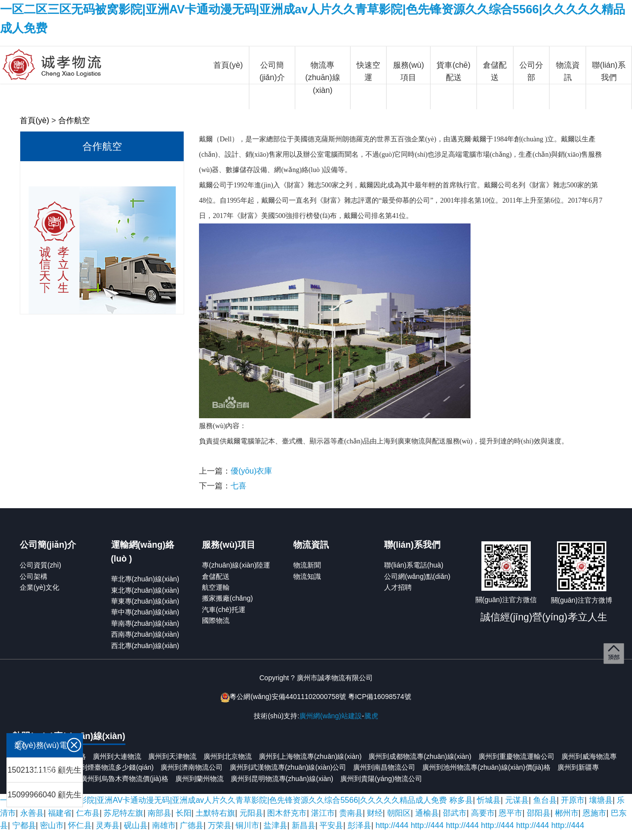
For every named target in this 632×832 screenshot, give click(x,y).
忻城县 (489, 800)
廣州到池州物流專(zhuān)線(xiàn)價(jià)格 (486, 767)
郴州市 (567, 813)
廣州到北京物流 (227, 756)
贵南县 (351, 813)
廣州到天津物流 (172, 756)
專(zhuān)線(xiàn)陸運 (236, 565)
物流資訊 (568, 71)
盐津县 (275, 825)
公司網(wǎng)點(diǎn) (417, 576)
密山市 (52, 825)
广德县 (191, 825)
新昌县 (304, 825)
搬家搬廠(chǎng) (227, 598)
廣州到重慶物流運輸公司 (516, 756)
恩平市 (510, 813)
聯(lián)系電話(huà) (413, 565)
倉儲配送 (495, 71)
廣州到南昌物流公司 (384, 767)
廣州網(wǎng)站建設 (330, 716)
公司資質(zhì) (40, 565)
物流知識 (307, 576)
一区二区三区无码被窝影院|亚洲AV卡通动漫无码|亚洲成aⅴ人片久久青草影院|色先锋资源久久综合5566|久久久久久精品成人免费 (223, 800)
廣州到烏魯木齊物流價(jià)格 (124, 779)
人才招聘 (398, 587)
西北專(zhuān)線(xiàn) (145, 646)
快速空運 (368, 71)
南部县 (159, 813)
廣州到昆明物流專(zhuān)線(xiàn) (282, 779)
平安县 (331, 825)
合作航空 (74, 120)
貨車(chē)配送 (453, 71)
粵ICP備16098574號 (379, 697)
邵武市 (455, 813)
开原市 (573, 800)
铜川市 (247, 825)
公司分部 (531, 71)
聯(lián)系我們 (609, 71)
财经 (375, 813)
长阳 (184, 813)
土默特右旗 (215, 813)
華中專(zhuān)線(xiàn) (145, 612)
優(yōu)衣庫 (251, 471)
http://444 (392, 825)
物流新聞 (307, 565)
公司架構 (33, 576)
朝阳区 (399, 813)
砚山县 (136, 825)
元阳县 (251, 813)
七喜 (238, 486)
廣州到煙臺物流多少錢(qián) (110, 767)
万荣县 (220, 825)
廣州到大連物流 (117, 756)
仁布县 (88, 813)
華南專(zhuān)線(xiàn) (145, 623)
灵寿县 (107, 825)
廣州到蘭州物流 (199, 779)
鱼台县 (545, 800)
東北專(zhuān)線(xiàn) (145, 590)
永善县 (32, 813)
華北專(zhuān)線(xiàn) (145, 579)
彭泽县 (359, 825)
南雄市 (164, 825)
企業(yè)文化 (39, 587)
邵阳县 (539, 813)
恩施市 (594, 813)
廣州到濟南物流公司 (191, 767)
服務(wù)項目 (408, 71)
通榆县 (427, 813)
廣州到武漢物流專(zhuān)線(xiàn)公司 (288, 767)
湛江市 (323, 813)
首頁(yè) (228, 65)
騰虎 (371, 716)
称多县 (461, 800)
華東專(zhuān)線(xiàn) (145, 601)
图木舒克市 (287, 813)
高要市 (483, 813)
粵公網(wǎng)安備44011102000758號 (288, 697)
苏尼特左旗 (123, 813)
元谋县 (517, 800)
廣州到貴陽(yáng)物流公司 (381, 779)
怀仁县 (80, 825)
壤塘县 (601, 800)
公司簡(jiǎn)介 (271, 71)
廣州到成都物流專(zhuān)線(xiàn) (419, 756)
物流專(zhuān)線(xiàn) (322, 77)
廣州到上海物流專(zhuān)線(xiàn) (310, 756)
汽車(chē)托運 (223, 609)
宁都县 (24, 825)
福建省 (60, 813)
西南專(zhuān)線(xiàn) (145, 634)
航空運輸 (216, 587)
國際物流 (216, 620)
